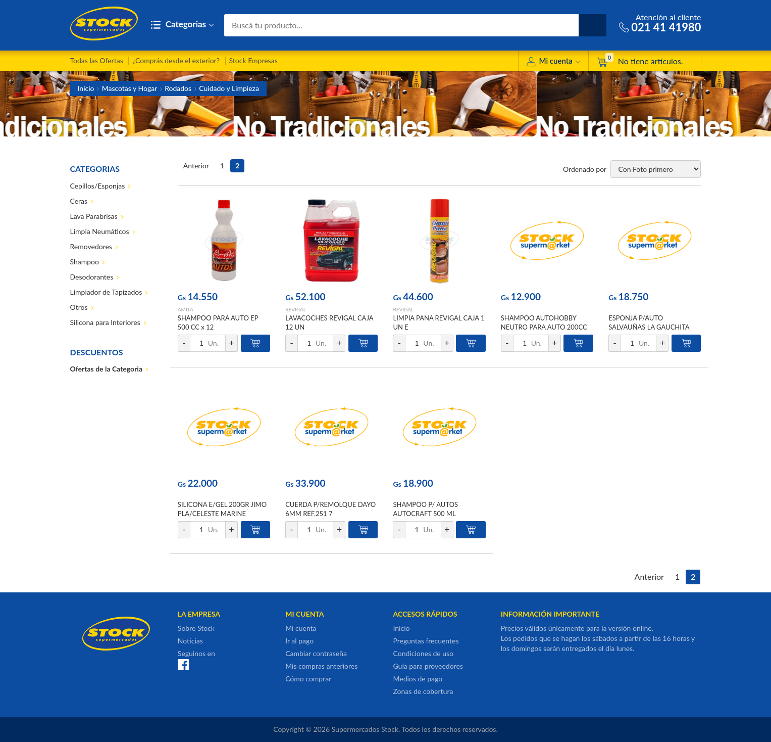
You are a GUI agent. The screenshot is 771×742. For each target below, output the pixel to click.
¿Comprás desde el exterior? (176, 60)
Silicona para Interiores (105, 322)
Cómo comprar (308, 678)
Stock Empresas (253, 60)
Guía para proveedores (427, 666)
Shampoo (84, 261)
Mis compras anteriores (321, 666)
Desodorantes (92, 276)
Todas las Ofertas (96, 60)
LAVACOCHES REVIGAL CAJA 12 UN (329, 322)
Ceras (79, 201)
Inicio (86, 88)
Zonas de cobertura (423, 691)
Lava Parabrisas (94, 216)
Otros (79, 307)
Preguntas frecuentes (425, 640)
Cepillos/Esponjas (97, 185)
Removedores (91, 246)
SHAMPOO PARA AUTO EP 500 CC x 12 (218, 322)
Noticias (190, 640)
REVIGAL (295, 309)
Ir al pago (299, 640)
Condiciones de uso (423, 653)
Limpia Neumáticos (99, 231)
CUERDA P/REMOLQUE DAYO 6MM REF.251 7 (330, 509)
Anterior (196, 165)
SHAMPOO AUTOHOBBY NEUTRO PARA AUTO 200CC (544, 322)
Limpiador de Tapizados (106, 292)
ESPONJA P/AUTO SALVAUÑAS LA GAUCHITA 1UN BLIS (648, 327)
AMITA (185, 309)
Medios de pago (417, 678)
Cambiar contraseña (316, 653)
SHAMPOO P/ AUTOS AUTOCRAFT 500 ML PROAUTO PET (425, 513)
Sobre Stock (196, 628)
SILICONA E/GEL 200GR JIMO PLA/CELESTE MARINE (222, 509)
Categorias (182, 25)
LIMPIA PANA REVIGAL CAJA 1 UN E (438, 322)
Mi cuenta (553, 62)
